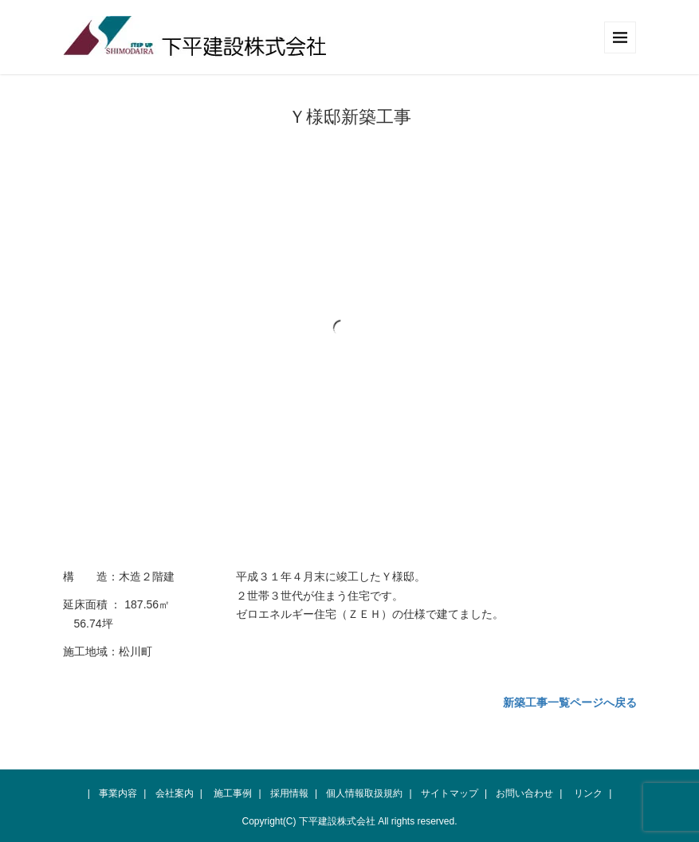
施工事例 (233, 793)
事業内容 (118, 793)
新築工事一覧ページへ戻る (570, 702)
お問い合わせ (524, 793)
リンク (588, 793)
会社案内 (174, 793)
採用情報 (289, 793)
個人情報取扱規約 (364, 793)
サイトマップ (449, 793)
